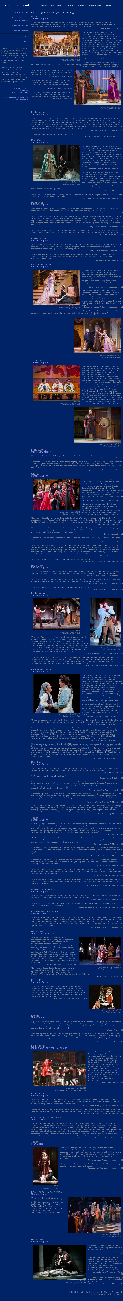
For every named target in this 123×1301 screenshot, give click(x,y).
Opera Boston (38, 1018)
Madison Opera (39, 1194)
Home (25, 42)
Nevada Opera (39, 913)
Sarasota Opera (39, 18)
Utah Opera (37, 1144)
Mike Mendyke (107, 1294)
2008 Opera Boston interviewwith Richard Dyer (19, 90)
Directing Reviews (20, 25)
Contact (24, 36)
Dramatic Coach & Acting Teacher (20, 19)
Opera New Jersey (41, 452)
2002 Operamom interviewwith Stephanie (16, 99)
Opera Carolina (39, 1119)
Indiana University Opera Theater (49, 1048)
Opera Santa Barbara (42, 933)
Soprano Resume (20, 31)
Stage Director (21, 12)
